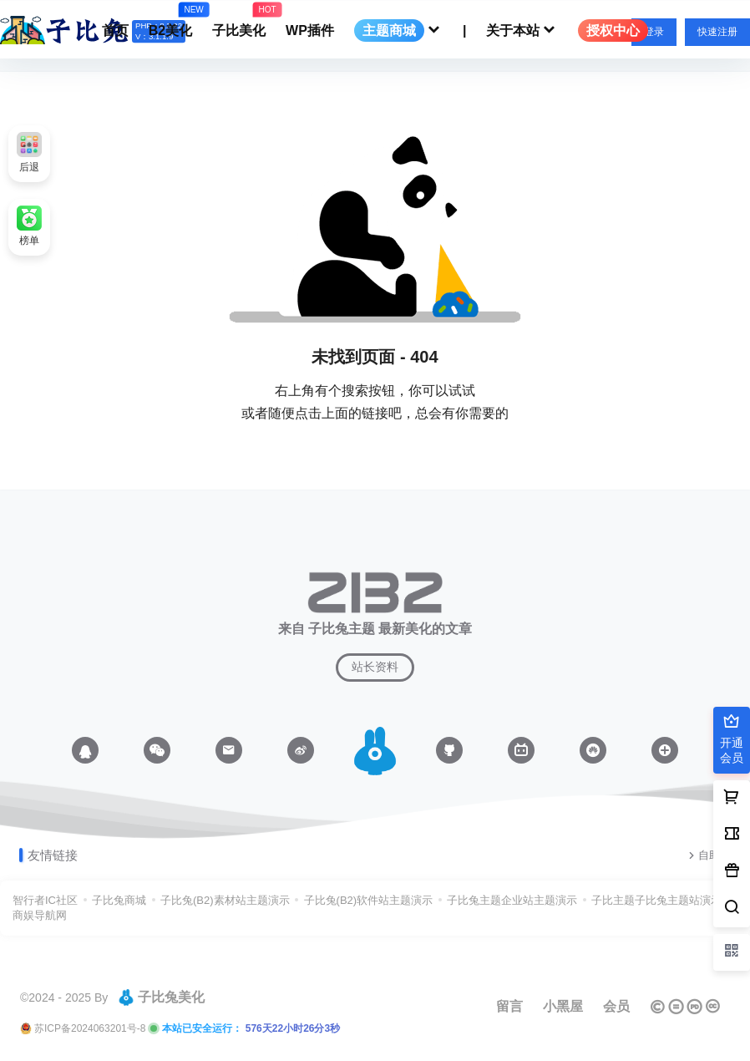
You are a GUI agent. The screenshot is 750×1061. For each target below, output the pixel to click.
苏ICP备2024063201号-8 (89, 1028)
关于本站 (522, 30)
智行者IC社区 (45, 900)
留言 (509, 1006)
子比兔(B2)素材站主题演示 (225, 900)
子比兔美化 (161, 997)
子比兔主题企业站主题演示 (512, 900)
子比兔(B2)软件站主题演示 (368, 900)
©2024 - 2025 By (64, 997)
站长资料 (375, 666)
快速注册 (717, 32)
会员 (616, 1006)
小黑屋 (563, 1006)
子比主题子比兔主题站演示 (656, 900)
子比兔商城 (119, 900)
